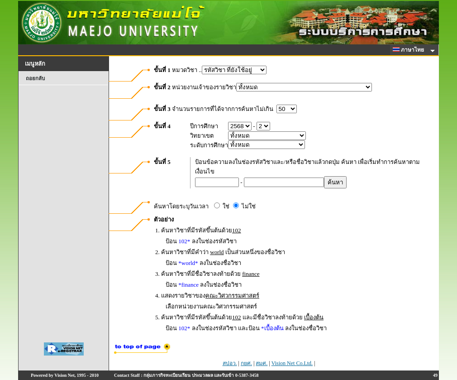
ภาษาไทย (410, 50)
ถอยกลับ (35, 78)
